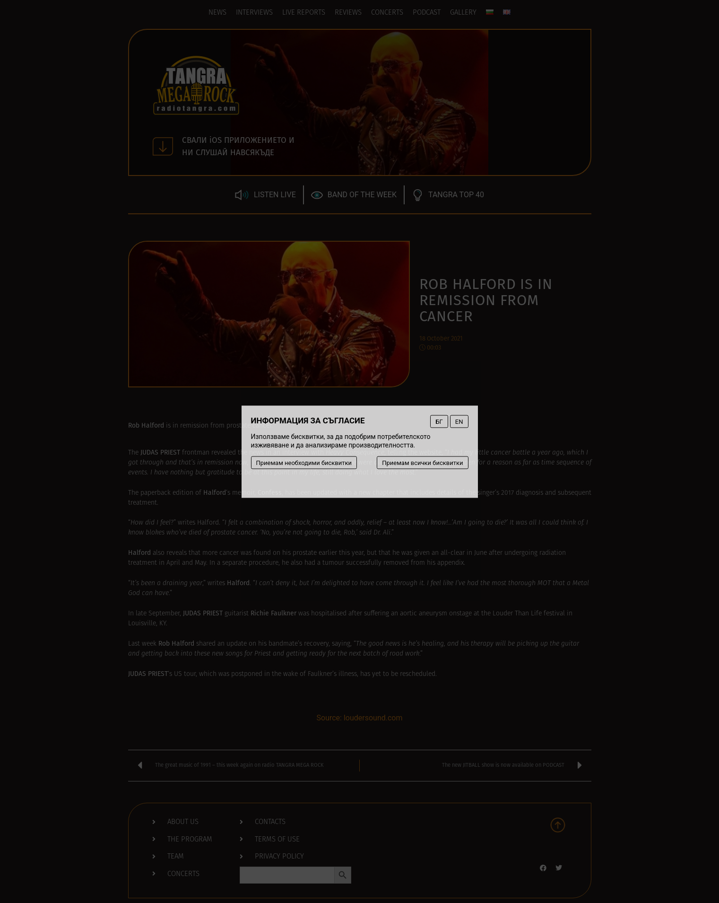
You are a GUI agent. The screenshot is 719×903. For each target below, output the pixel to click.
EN (459, 421)
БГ (438, 421)
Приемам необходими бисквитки (304, 462)
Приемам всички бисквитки (422, 462)
